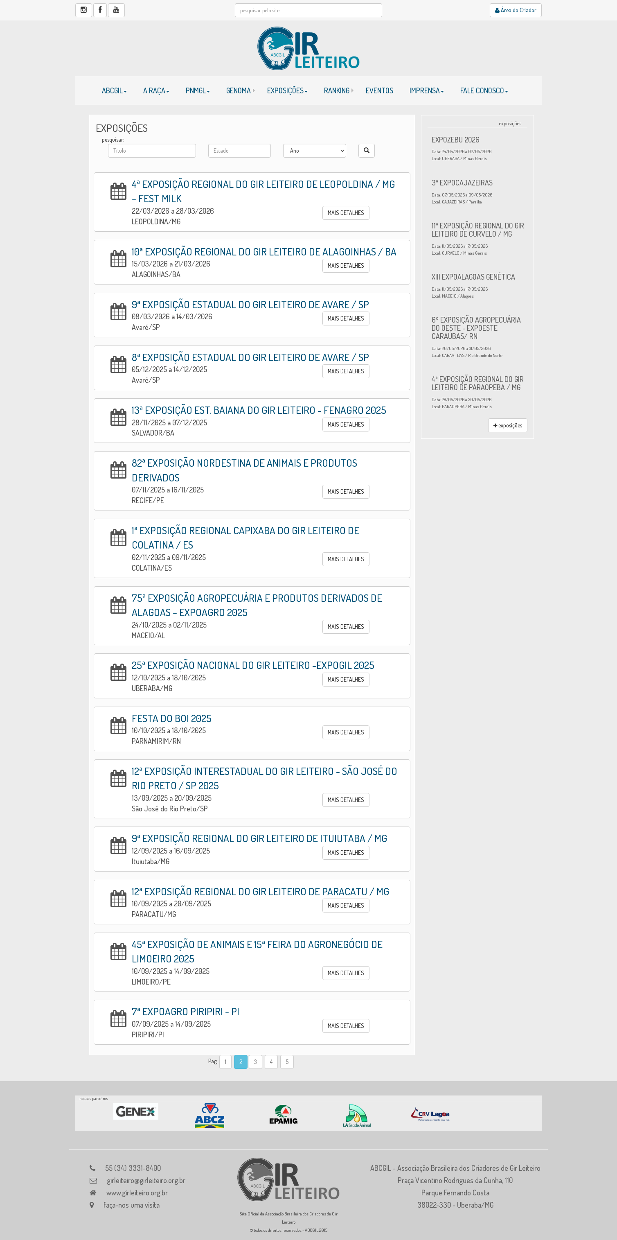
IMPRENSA (427, 90)
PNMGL (198, 90)
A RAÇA (156, 90)
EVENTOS (379, 90)
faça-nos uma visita (132, 1204)
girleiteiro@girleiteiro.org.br (146, 1180)
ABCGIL (114, 90)
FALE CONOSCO (484, 90)
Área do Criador (515, 10)
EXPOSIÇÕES (287, 90)
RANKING (336, 90)
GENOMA (238, 90)
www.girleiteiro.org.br (137, 1192)
